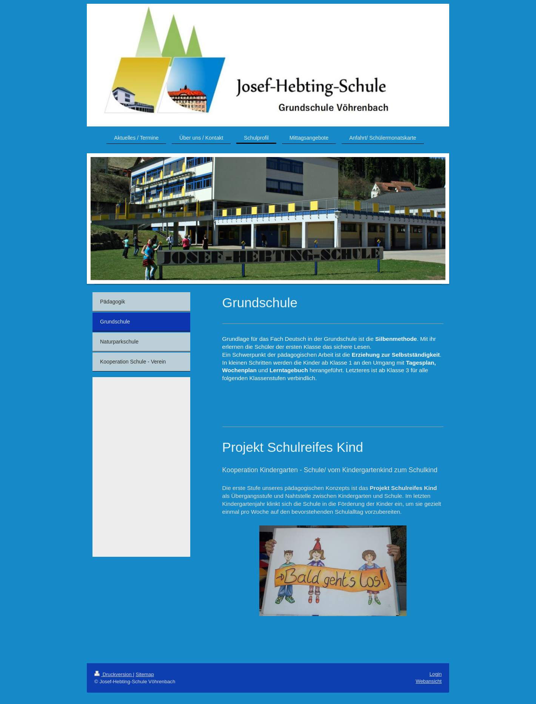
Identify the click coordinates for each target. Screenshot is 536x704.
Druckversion (113, 674)
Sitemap (145, 674)
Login (436, 674)
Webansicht (429, 681)
